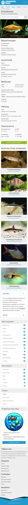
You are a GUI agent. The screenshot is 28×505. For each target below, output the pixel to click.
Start (2, 7)
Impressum (4, 490)
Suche (2, 484)
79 (24, 369)
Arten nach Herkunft (6, 479)
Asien (3, 96)
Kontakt (3, 495)
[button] (2, 28)
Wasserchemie (4, 468)
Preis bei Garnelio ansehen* (14, 142)
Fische (8, 7)
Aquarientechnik (5, 471)
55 (24, 379)
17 (24, 372)
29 (24, 331)
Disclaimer (6, 293)
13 (24, 338)
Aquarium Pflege (5, 466)
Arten (13, 7)
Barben (19, 7)
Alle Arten (3, 477)
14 (24, 335)
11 (24, 344)
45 (24, 328)
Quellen (5, 315)
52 (24, 375)
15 (24, 341)
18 (24, 354)
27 (24, 325)
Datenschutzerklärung (6, 492)
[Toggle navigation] (25, 2)
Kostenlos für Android (14, 442)
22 (24, 361)
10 (24, 357)
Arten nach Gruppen (6, 481)
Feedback (22, 308)
